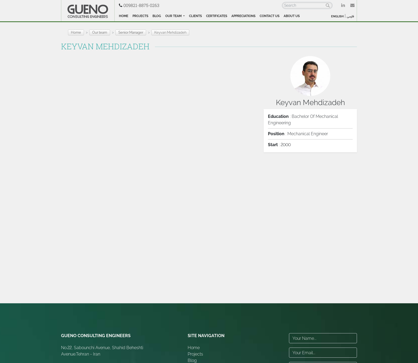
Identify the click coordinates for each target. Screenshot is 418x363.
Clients (195, 16)
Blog (156, 16)
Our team (173, 16)
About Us (292, 16)
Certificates (216, 16)
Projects (140, 16)
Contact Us (269, 16)
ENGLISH (337, 16)
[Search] (307, 5)
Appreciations (243, 16)
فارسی (350, 16)
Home (123, 16)
